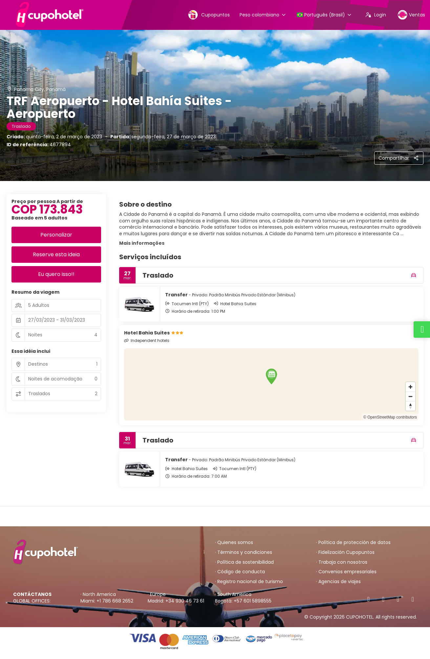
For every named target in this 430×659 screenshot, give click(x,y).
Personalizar (56, 235)
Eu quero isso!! (56, 274)
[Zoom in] (410, 387)
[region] (271, 384)
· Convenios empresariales (346, 572)
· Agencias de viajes (338, 582)
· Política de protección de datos (353, 542)
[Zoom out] (410, 396)
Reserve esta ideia (56, 254)
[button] (271, 376)
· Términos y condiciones (243, 552)
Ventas (411, 14)
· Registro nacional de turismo (249, 582)
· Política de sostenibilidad (244, 562)
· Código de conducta (240, 572)
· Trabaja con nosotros (341, 562)
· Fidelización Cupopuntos (345, 552)
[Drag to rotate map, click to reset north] (410, 406)
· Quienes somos (234, 542)
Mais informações (141, 243)
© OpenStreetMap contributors (390, 417)
